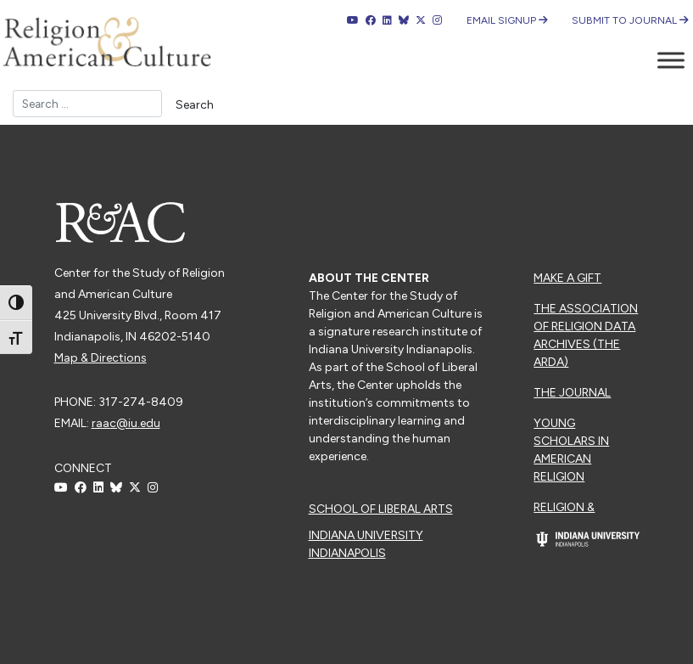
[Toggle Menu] (671, 60)
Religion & (564, 507)
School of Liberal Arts (381, 509)
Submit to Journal (630, 20)
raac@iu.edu (126, 423)
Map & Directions (100, 358)
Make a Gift (567, 278)
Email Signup (507, 20)
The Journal (572, 392)
